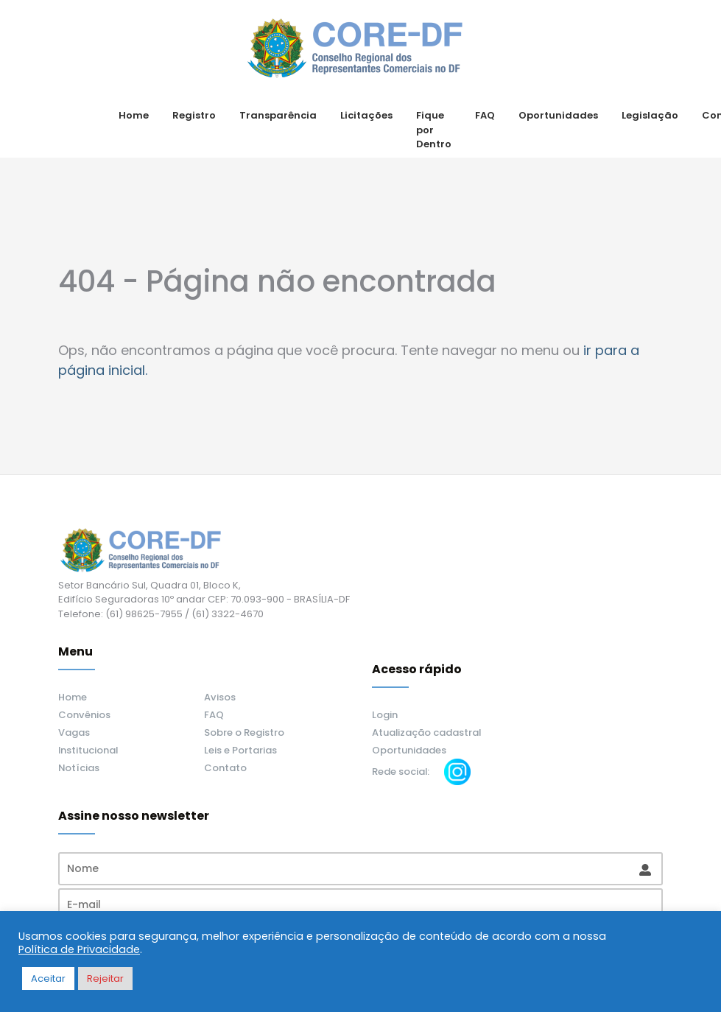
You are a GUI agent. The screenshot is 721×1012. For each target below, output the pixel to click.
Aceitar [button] (48, 978)
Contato (225, 768)
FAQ (485, 115)
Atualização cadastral (426, 732)
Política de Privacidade (79, 949)
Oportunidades (558, 115)
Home (134, 115)
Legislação (650, 115)
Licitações (366, 115)
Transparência (278, 115)
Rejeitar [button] (105, 978)
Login (385, 715)
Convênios (84, 715)
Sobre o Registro (244, 732)
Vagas (74, 732)
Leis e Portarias (240, 750)
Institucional (88, 750)
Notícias (78, 768)
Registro (194, 115)
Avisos (220, 697)
